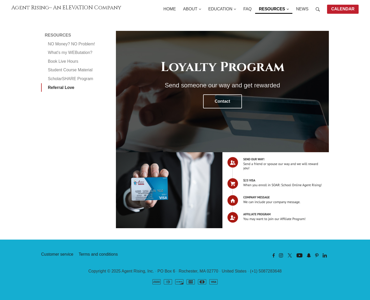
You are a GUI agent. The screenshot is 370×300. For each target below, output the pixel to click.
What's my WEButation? (70, 52)
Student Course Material (70, 70)
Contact (222, 101)
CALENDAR (342, 9)
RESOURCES (58, 35)
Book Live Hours (63, 61)
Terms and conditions (98, 254)
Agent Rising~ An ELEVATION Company (66, 7)
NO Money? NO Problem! (71, 44)
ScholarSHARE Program (70, 78)
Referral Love (61, 87)
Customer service (57, 254)
